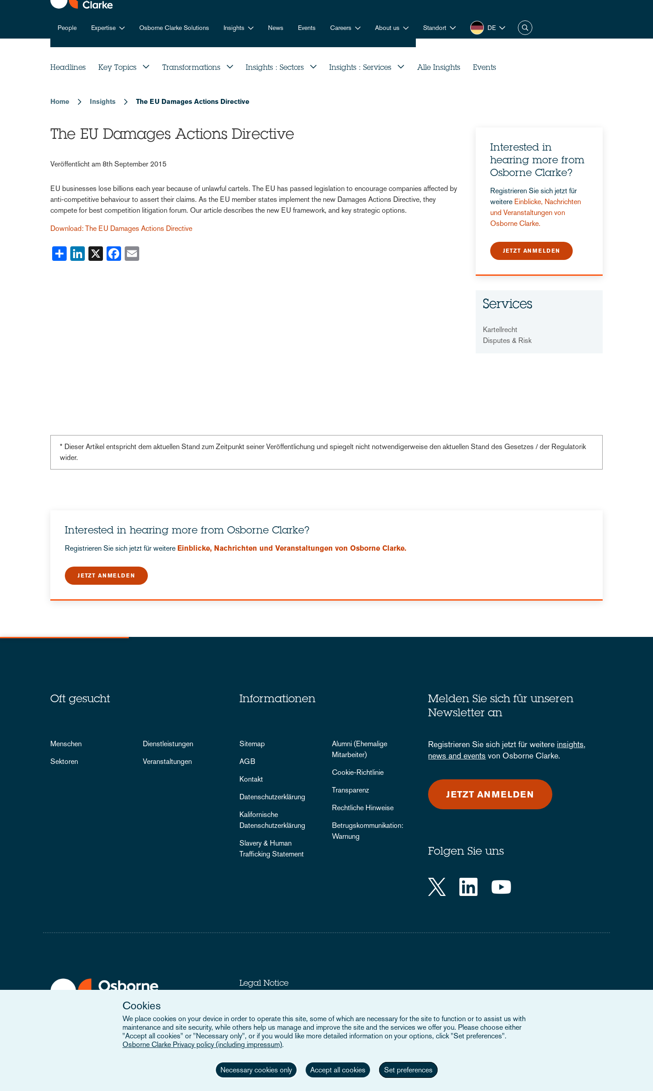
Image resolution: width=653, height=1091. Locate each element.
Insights (234, 27)
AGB (247, 761)
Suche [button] (525, 27)
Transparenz (350, 790)
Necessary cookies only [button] (256, 1070)
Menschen (66, 743)
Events (307, 27)
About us (387, 27)
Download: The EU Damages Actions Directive (121, 228)
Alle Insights (438, 68)
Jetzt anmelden (531, 251)
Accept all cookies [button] (337, 1070)
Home (59, 101)
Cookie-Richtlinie (358, 772)
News (275, 27)
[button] (439, 28)
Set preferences (408, 1070)
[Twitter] (437, 887)
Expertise (103, 27)
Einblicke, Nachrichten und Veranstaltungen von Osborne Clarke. (535, 212)
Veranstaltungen (167, 761)
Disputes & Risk (507, 340)
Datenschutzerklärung (272, 797)
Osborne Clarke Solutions (174, 27)
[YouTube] (501, 887)
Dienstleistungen (168, 743)
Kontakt (251, 779)
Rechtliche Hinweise (363, 807)
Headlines (68, 68)
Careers (340, 27)
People (67, 27)
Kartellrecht (500, 329)
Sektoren (64, 761)
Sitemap (252, 743)
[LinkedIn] (468, 887)
